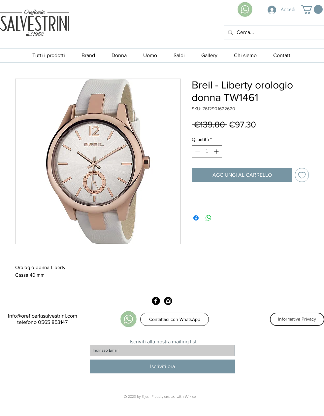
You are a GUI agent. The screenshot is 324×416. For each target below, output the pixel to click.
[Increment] (217, 151)
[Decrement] (197, 151)
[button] (312, 9)
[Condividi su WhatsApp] (208, 218)
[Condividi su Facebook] (196, 218)
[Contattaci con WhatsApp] (174, 319)
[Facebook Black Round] (156, 301)
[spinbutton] (207, 151)
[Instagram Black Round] (168, 301)
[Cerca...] (273, 32)
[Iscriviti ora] (162, 366)
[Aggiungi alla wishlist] (302, 175)
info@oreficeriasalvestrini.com (42, 316)
